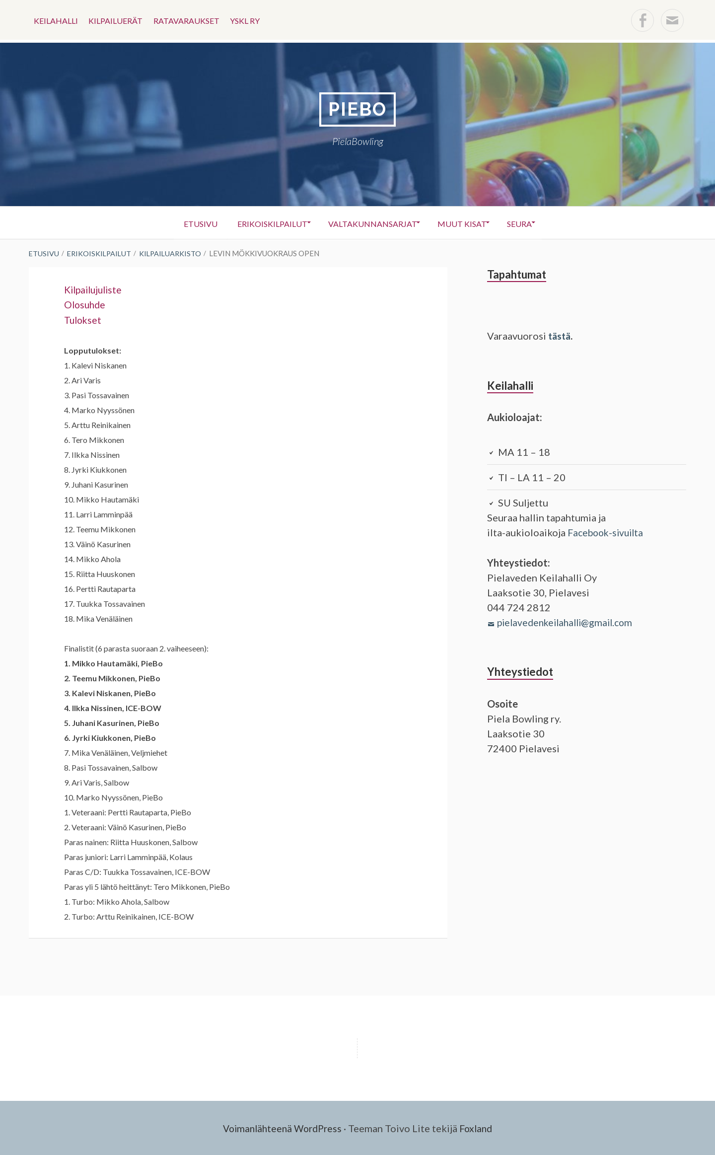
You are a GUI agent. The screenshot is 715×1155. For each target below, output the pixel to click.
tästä (560, 336)
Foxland (479, 1128)
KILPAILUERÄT (119, 19)
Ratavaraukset (193, 19)
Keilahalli (57, 19)
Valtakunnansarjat (371, 223)
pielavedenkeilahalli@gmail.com (569, 622)
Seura (530, 223)
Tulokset (83, 319)
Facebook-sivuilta (608, 532)
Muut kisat (467, 223)
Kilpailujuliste (95, 289)
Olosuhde (86, 304)
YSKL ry (254, 19)
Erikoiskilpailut (266, 223)
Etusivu (189, 223)
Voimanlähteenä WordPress (281, 1128)
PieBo (357, 109)
